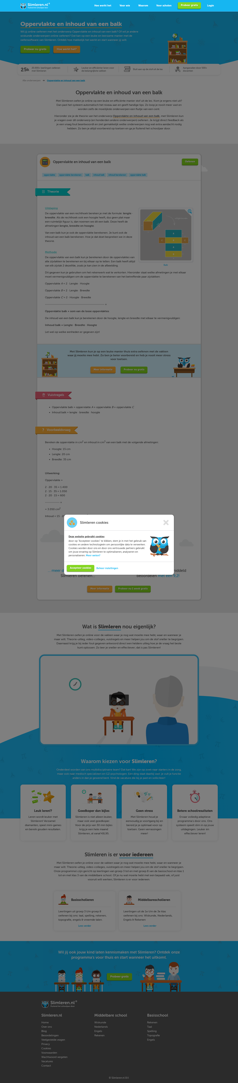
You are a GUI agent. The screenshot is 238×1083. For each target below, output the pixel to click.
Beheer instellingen (107, 572)
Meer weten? (93, 560)
